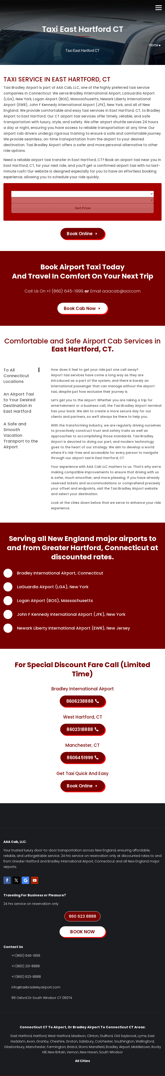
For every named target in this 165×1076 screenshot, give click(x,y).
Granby (42, 1041)
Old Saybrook (125, 1036)
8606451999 (80, 757)
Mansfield (96, 1047)
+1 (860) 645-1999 (65, 291)
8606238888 (79, 701)
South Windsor (111, 1052)
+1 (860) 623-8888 (26, 976)
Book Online (80, 234)
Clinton (92, 1036)
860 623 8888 (82, 916)
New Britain (56, 1052)
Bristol (72, 1047)
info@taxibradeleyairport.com (35, 987)
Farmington (56, 1047)
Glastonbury (14, 1047)
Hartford (39, 1036)
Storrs (83, 1047)
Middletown (140, 1047)
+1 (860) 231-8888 (25, 966)
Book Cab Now (80, 308)
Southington (124, 1041)
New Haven (89, 1052)
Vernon (72, 1052)
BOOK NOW (82, 931)
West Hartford (59, 1036)
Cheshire (57, 1041)
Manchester (35, 1047)
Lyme (142, 1036)
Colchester (104, 1041)
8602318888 (80, 729)
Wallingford (145, 1041)
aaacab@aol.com (121, 291)
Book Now (82, 7)
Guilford (106, 1036)
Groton (72, 1041)
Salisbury (86, 1041)
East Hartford (21, 1036)
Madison (78, 1036)
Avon (31, 1041)
